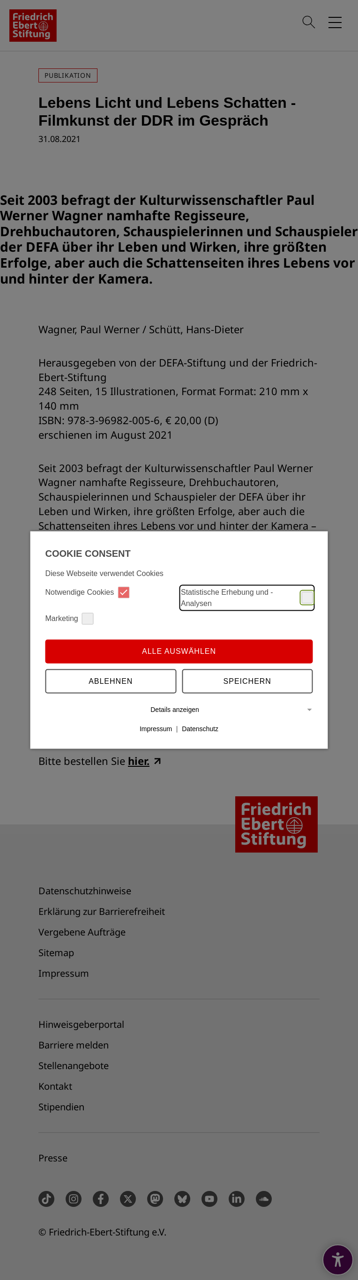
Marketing (69, 618)
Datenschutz (200, 729)
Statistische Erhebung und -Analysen (247, 597)
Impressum (156, 729)
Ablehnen (111, 681)
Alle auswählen (179, 651)
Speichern (247, 681)
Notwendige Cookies (87, 592)
